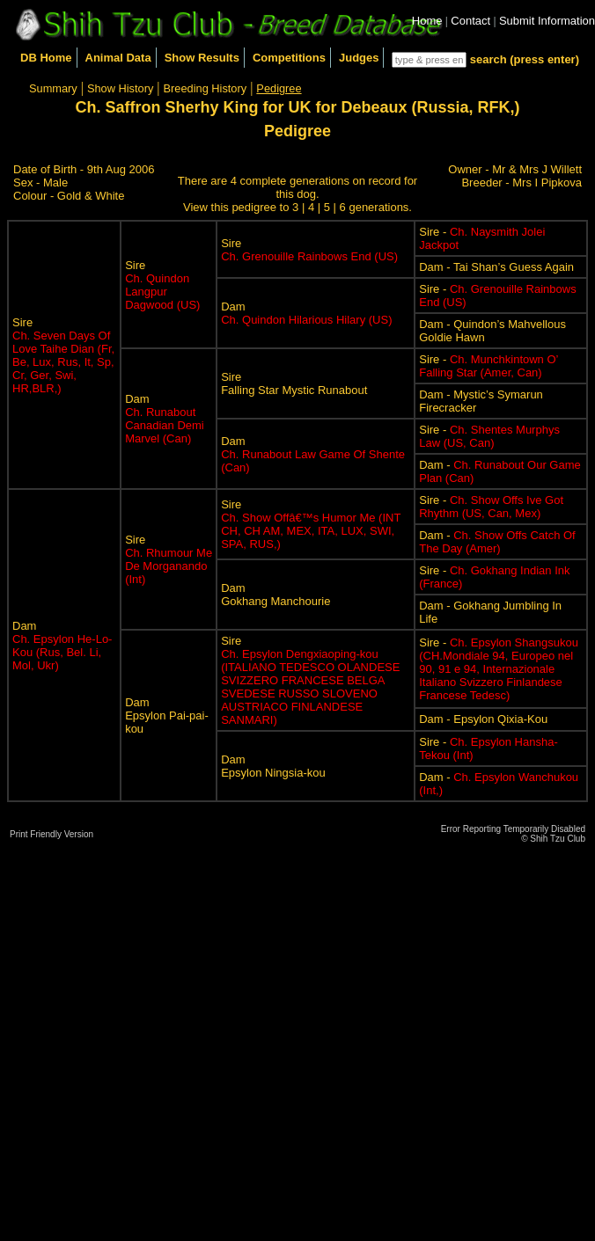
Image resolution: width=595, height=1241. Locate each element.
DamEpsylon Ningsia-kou (273, 766)
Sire (63, 355)
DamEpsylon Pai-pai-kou (167, 715)
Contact (470, 20)
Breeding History (205, 88)
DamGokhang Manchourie (275, 594)
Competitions (289, 57)
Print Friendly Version (51, 834)
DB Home (46, 57)
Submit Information (547, 20)
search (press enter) (524, 59)
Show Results (202, 57)
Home (427, 20)
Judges (359, 57)
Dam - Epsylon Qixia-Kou (483, 719)
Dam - (497, 542)
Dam (306, 313)
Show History (120, 88)
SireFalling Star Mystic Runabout (294, 383)
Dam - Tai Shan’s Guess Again (496, 267)
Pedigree (278, 88)
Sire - (488, 366)
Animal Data (118, 57)
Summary (53, 88)
